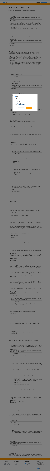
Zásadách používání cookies (21, 104)
